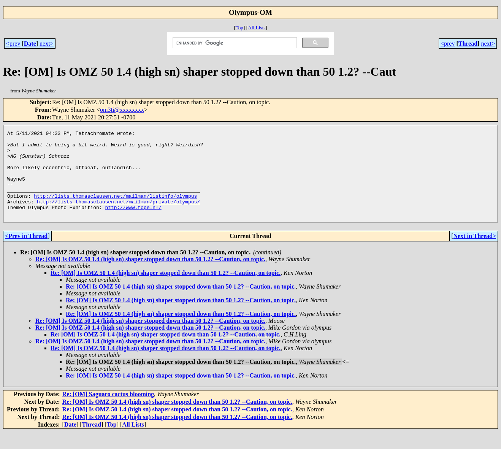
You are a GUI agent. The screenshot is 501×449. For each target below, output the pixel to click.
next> (47, 43)
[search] (234, 43)
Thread (467, 43)
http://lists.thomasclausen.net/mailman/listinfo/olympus (115, 209)
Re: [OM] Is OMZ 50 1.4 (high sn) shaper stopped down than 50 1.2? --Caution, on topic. (150, 276)
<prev (13, 43)
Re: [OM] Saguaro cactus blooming (108, 411)
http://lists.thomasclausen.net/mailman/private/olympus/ (118, 216)
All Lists (256, 27)
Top (239, 27)
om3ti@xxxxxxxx (122, 109)
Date (30, 43)
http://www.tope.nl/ (133, 223)
